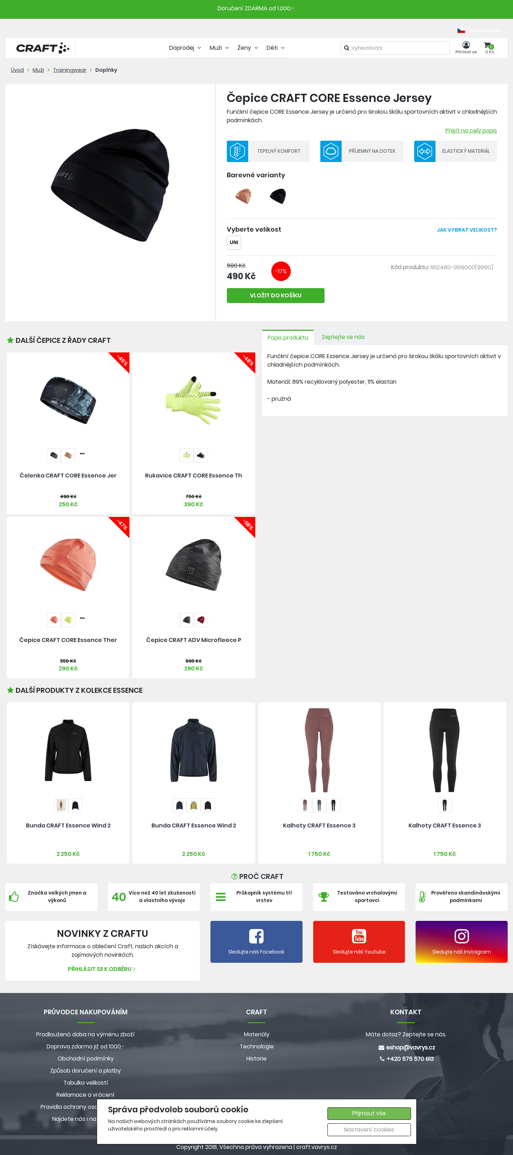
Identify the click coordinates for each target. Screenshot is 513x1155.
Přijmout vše (369, 1113)
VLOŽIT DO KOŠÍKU (275, 295)
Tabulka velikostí (85, 1083)
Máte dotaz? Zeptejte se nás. (406, 1034)
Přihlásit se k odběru (102, 969)
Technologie (257, 1046)
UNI (234, 242)
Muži (38, 70)
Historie (256, 1058)
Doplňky (106, 70)
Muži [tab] (220, 48)
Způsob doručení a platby (85, 1071)
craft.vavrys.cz (316, 1147)
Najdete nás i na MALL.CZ (85, 1119)
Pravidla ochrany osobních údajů (85, 1107)
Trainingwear (69, 70)
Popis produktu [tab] (288, 338)
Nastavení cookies (369, 1130)
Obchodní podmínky (86, 1058)
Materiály (256, 1034)
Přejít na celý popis (471, 130)
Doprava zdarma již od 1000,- (86, 1046)
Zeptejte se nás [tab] (343, 337)
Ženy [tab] (248, 48)
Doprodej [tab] (186, 48)
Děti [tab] (276, 48)
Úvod (17, 70)
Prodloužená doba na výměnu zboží (85, 1034)
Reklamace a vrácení (85, 1095)
